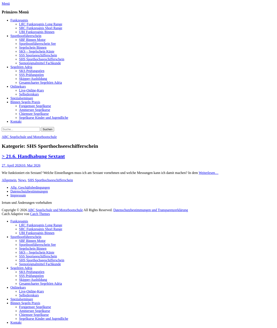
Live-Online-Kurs (31, 90)
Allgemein (9, 180)
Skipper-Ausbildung (33, 78)
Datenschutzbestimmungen (29, 191)
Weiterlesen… (208, 173)
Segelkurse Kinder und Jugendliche (43, 117)
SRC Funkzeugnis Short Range (40, 28)
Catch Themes (40, 214)
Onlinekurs (18, 86)
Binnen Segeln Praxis (25, 102)
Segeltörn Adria (21, 67)
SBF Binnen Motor (32, 40)
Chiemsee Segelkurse (34, 114)
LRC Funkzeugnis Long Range (40, 24)
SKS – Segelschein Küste (36, 51)
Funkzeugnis (19, 20)
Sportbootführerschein (25, 36)
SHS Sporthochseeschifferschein (41, 59)
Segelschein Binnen (33, 47)
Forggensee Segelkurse (35, 106)
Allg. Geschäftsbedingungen (30, 187)
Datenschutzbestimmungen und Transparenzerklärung (150, 210)
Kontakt (16, 121)
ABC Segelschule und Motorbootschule (29, 137)
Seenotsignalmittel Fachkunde (40, 63)
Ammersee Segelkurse (34, 110)
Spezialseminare (21, 98)
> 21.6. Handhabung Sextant (33, 156)
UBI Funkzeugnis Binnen (37, 32)
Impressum (18, 195)
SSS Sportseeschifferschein (38, 55)
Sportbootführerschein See (37, 43)
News (22, 180)
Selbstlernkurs (29, 94)
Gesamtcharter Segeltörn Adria (40, 82)
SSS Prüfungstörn (31, 75)
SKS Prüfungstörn (31, 71)
